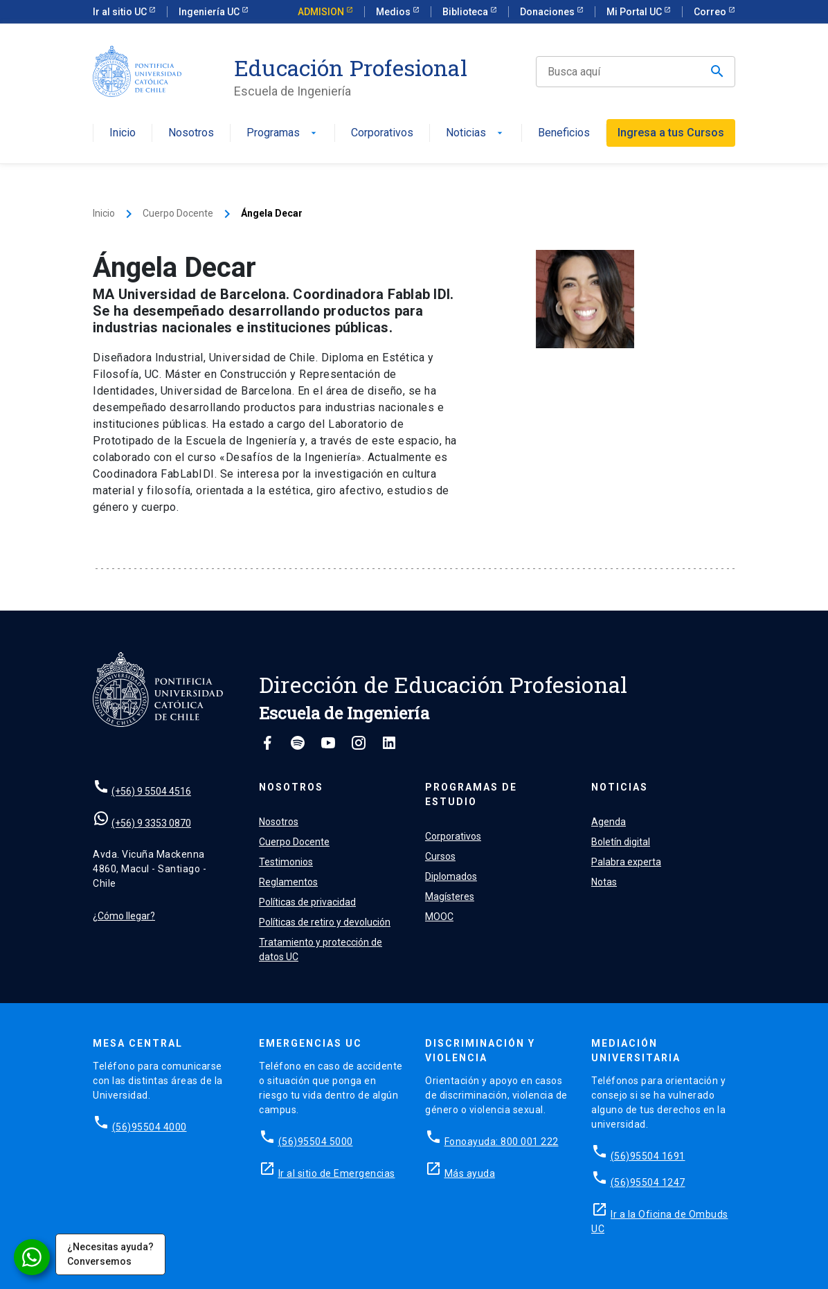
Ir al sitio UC (121, 11)
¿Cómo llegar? (124, 915)
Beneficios (564, 133)
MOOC (439, 916)
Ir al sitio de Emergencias (336, 1173)
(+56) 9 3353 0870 (151, 823)
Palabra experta (626, 861)
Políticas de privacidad (307, 902)
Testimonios (286, 861)
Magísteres (449, 896)
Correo (711, 11)
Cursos (440, 856)
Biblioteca (466, 11)
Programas (282, 133)
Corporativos (382, 133)
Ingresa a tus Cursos (671, 132)
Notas (604, 881)
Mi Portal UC (635, 11)
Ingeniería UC (210, 11)
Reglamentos (288, 881)
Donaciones (548, 11)
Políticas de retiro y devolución (324, 922)
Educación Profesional (350, 68)
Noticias (475, 133)
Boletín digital (620, 841)
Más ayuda (470, 1173)
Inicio (122, 133)
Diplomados (451, 876)
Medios (394, 11)
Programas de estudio (471, 794)
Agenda (608, 821)
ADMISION (322, 11)
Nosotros (191, 133)
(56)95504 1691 (648, 1156)
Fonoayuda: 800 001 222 (501, 1141)
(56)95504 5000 (315, 1141)
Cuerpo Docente (178, 213)
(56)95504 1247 (648, 1182)
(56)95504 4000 (149, 1127)
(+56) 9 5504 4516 (151, 791)
